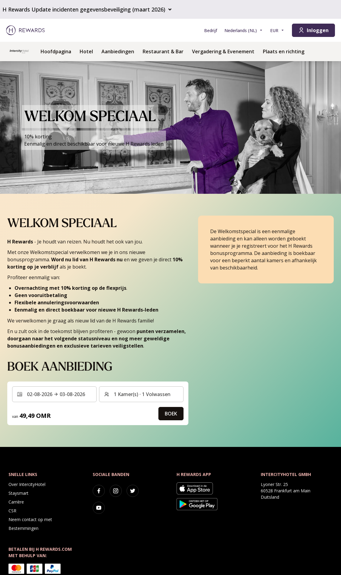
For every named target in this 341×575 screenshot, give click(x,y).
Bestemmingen (23, 528)
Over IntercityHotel (26, 484)
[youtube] (99, 508)
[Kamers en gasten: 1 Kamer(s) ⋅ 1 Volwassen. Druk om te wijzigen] (141, 394)
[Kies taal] (243, 30)
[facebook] (99, 491)
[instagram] (116, 491)
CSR (12, 511)
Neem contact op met (30, 519)
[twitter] (133, 491)
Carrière (16, 502)
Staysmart (18, 493)
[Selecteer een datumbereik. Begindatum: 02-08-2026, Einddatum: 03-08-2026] (54, 394)
